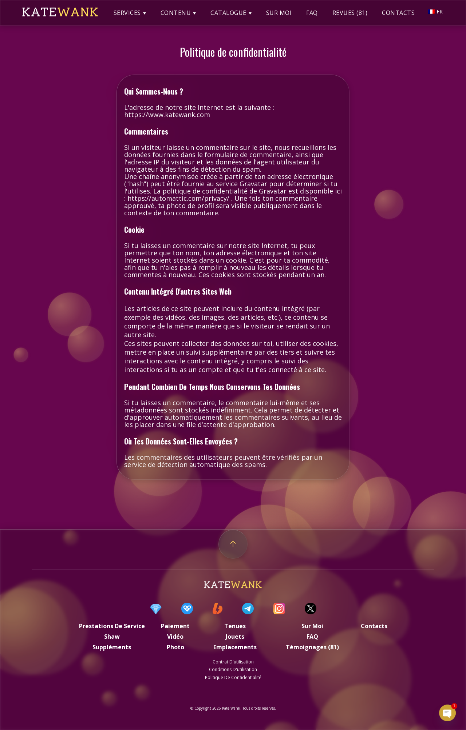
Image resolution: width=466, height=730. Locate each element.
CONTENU (176, 13)
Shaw (112, 637)
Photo (175, 647)
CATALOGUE (228, 13)
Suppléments (111, 647)
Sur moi (312, 626)
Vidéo (175, 637)
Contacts (374, 626)
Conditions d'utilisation (233, 669)
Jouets (235, 637)
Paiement (175, 626)
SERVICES (127, 13)
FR (435, 11)
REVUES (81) (350, 13)
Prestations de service (112, 626)
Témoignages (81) (312, 647)
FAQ (312, 13)
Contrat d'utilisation (233, 662)
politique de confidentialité (233, 677)
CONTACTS (398, 13)
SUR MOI (279, 13)
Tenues (235, 626)
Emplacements (235, 647)
